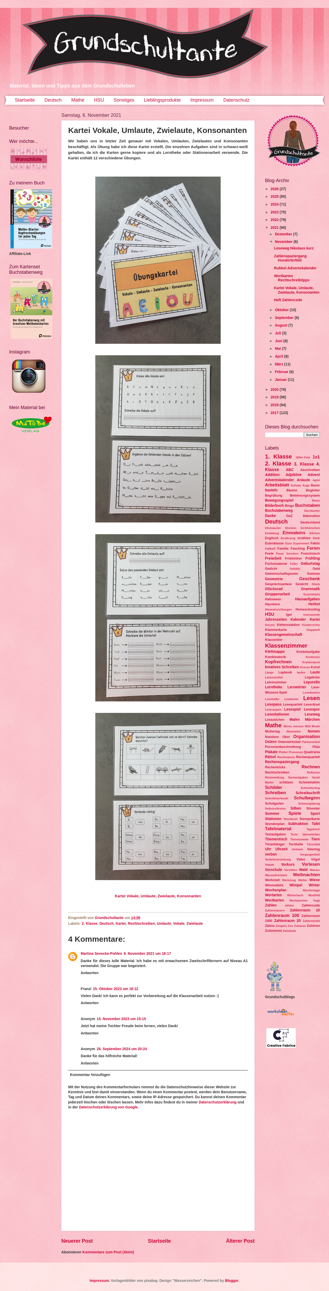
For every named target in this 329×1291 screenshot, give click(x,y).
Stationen (273, 819)
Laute (315, 672)
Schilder (273, 787)
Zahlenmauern (275, 910)
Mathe (77, 100)
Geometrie (274, 579)
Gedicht (271, 569)
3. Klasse (304, 464)
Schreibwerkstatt (276, 798)
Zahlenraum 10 (305, 910)
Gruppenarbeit (277, 594)
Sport (315, 814)
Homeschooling (308, 609)
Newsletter (293, 731)
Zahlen (271, 905)
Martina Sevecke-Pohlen (101, 954)
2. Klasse (89, 924)
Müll (307, 726)
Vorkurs (288, 865)
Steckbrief (290, 819)
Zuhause (300, 925)
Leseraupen (273, 709)
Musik (316, 726)
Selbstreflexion (275, 808)
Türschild (313, 844)
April (279, 356)
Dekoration (311, 516)
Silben (296, 808)
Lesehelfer (272, 699)
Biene (316, 500)
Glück (316, 584)
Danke (270, 516)
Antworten (89, 973)
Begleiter (313, 490)
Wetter (302, 880)
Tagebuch (313, 829)
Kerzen (270, 624)
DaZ (289, 516)
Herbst (314, 604)
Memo (288, 726)
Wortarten (273, 895)
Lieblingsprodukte (162, 100)
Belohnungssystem (305, 495)
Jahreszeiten (276, 619)
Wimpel (296, 885)
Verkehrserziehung (278, 859)
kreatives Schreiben (282, 667)
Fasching (298, 548)
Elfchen (314, 533)
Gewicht (302, 584)
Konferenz (313, 657)
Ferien (313, 548)
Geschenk (309, 578)
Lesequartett (292, 704)
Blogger (231, 1281)
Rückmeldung (274, 777)
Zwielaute (194, 924)
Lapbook (285, 672)
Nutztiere (272, 737)
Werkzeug (289, 880)
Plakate (271, 752)
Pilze (316, 747)
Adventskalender (279, 480)
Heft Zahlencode (288, 300)
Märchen (312, 720)
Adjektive (294, 475)
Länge (269, 672)
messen (298, 726)
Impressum (202, 100)
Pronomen (296, 752)
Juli (278, 333)
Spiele (295, 813)
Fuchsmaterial (276, 564)
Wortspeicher (298, 900)
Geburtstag (310, 564)
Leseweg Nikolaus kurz (294, 248)
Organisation (306, 736)
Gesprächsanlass (278, 584)
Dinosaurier (273, 528)
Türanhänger (275, 844)
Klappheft (313, 629)
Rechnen (311, 766)
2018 (275, 405)
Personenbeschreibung (283, 747)
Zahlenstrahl (311, 920)
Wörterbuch (295, 895)
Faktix (315, 543)
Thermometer (299, 839)
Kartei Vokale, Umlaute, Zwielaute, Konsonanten (158, 896)
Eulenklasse (274, 543)
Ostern (271, 742)
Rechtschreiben (141, 924)
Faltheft (270, 548)
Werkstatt (272, 880)
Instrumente (311, 614)
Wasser (315, 869)
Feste (269, 553)
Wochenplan (275, 890)
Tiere (315, 839)
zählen (289, 905)
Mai (278, 349)
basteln (271, 490)
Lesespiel (292, 709)
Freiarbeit (273, 558)
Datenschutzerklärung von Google (108, 1107)
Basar (315, 485)
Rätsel (270, 757)
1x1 (316, 457)
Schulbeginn (307, 797)
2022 (275, 220)
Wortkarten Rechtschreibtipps (291, 278)
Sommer (272, 814)
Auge (306, 485)
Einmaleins (294, 532)
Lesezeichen (274, 720)
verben (271, 854)
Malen (295, 720)
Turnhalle (296, 844)
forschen (292, 553)
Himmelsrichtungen (278, 609)
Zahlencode (311, 905)
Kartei (121, 924)
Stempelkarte (309, 819)
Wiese (314, 880)
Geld (316, 569)
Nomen (314, 731)
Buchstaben (307, 505)
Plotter (283, 752)
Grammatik (310, 589)
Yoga (316, 900)
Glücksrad (274, 589)
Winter (314, 885)
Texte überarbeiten (305, 834)
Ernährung (288, 538)
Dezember (284, 234)
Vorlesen (311, 864)
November (284, 242)
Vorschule (273, 870)
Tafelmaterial (278, 828)
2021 (275, 228)
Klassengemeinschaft (283, 635)
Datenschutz (236, 100)
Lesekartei (291, 699)
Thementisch (276, 839)
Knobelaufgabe (308, 652)
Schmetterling (310, 787)
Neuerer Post (77, 1241)
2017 (275, 413)
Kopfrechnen (278, 661)
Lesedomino (311, 692)
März (279, 364)
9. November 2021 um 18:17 (147, 954)
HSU (99, 100)
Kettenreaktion (288, 625)
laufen (301, 672)
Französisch (310, 553)
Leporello (312, 682)
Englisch (272, 538)
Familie (283, 548)
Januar (281, 380)
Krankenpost (311, 662)
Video (301, 859)
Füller (294, 563)
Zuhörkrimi (273, 931)
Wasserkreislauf (276, 875)
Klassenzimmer (286, 645)
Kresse (305, 667)
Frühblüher (293, 558)
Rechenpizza (286, 757)
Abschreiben (310, 470)
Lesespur (312, 709)
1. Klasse (278, 456)
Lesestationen (277, 714)
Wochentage (311, 890)
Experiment (301, 543)
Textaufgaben (275, 834)
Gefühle (295, 568)
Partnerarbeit (311, 741)
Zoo (290, 925)
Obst (286, 737)
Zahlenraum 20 (287, 921)
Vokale (178, 924)
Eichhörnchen (310, 528)
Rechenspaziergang (282, 762)
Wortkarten (274, 900)
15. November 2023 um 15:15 (121, 1019)
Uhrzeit (281, 849)
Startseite (25, 100)
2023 (275, 212)
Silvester (313, 808)
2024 (275, 204)
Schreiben (275, 792)
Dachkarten (312, 510)
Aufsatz (296, 485)
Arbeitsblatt (277, 484)
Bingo (289, 506)
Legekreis (312, 677)
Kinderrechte (311, 624)
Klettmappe (275, 652)
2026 (275, 189)
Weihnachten (306, 874)
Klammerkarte (276, 630)
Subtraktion (298, 824)
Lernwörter (296, 687)
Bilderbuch (274, 506)
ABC (290, 470)
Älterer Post (240, 1241)
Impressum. (100, 1281)
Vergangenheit (310, 854)
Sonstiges (124, 100)
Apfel (316, 480)
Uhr (268, 849)
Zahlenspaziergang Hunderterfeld (290, 258)
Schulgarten (274, 803)
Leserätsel (312, 704)
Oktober (282, 310)
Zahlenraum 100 (282, 915)
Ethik (316, 538)
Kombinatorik (275, 657)
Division (290, 528)
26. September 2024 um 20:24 (122, 1049)
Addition (272, 475)
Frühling (313, 558)
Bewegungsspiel (279, 500)
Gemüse (313, 573)
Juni (279, 341)
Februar (282, 372)
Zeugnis (281, 925)
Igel (289, 615)
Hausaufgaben (307, 599)
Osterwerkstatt (289, 742)
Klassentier (274, 640)
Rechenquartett (308, 757)
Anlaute (303, 480)
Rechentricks (275, 767)
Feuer (280, 553)
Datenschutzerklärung (218, 1102)
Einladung (272, 533)
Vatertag (313, 849)
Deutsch (53, 100)
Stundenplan (275, 824)
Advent (314, 475)
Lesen (311, 698)
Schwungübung (309, 803)
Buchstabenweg (279, 511)
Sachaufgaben (298, 777)
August (281, 325)
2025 (275, 197)
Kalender (298, 619)
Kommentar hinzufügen (90, 1075)
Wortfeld (314, 895)
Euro (288, 543)
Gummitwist (311, 594)
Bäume (291, 490)
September (285, 318)
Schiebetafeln (309, 782)
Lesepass (273, 704)
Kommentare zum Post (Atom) (108, 1252)
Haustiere (272, 604)
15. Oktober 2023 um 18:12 (115, 989)
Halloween (273, 599)
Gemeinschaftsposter (281, 573)
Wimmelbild (274, 885)
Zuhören (313, 926)
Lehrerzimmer (275, 682)
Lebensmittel (274, 677)
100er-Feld (303, 457)
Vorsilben (290, 869)
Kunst (315, 667)
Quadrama (312, 752)
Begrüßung (273, 495)
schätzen (286, 782)
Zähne (270, 926)
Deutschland (310, 522)
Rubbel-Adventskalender (295, 268)
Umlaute (164, 924)
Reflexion (313, 772)
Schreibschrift (308, 793)
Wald (303, 870)
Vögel (315, 859)
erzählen (303, 538)
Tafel (316, 824)
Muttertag (272, 731)
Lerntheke (273, 687)
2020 (275, 390)
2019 (275, 397)
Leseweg (312, 714)
